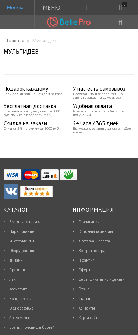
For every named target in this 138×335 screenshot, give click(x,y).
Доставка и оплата (94, 241)
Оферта (85, 269)
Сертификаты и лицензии (101, 279)
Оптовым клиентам (95, 231)
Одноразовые (21, 308)
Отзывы (85, 289)
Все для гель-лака (25, 221)
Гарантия (86, 260)
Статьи (84, 298)
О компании (89, 221)
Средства (17, 269)
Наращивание (21, 231)
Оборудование (22, 250)
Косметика (18, 289)
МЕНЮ (51, 7)
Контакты (86, 308)
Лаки (13, 279)
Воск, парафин (21, 298)
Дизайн (15, 260)
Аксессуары (19, 317)
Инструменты (21, 241)
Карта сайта (88, 317)
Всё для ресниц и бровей (32, 327)
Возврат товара (91, 250)
